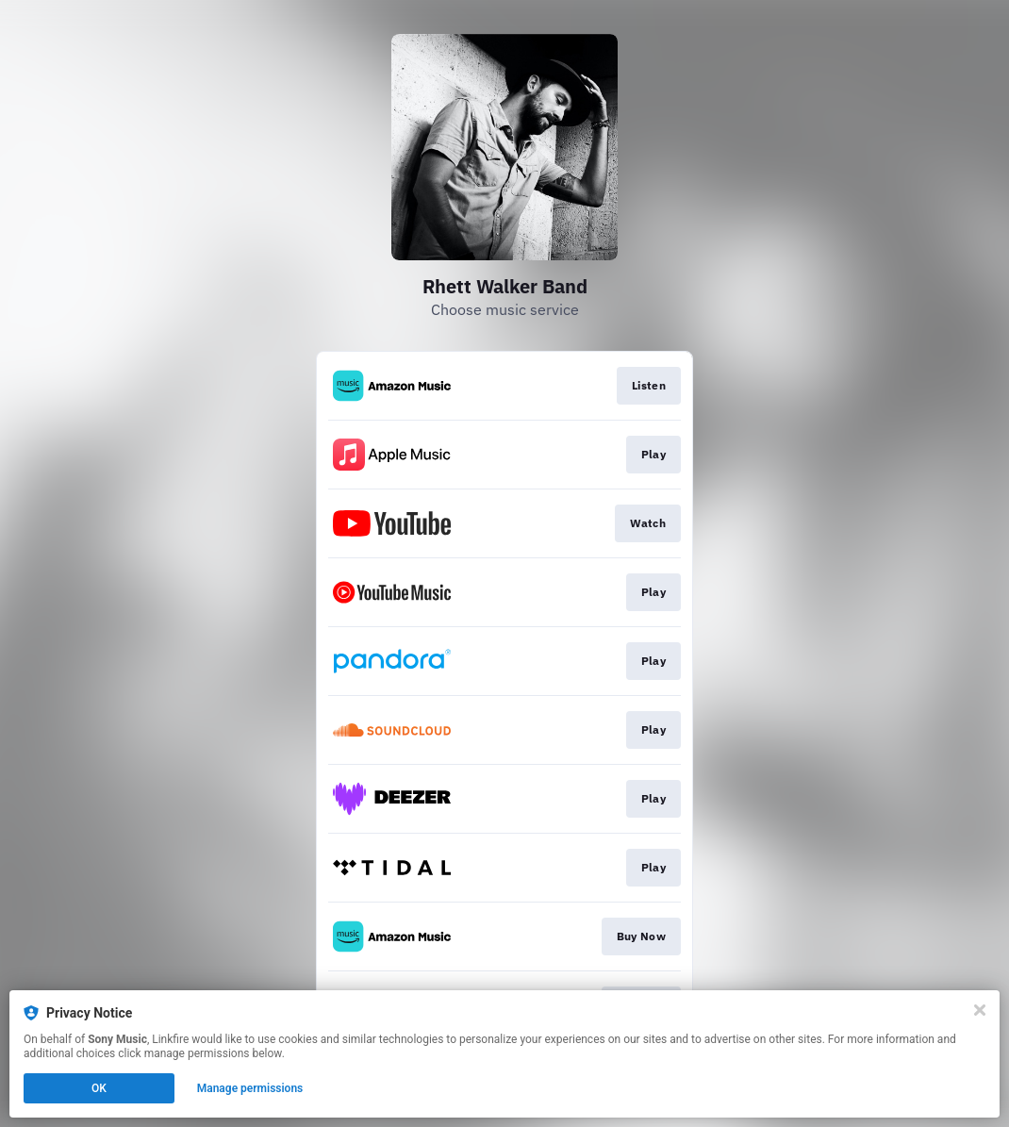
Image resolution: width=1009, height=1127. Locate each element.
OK (99, 1088)
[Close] (980, 1010)
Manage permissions (250, 1088)
